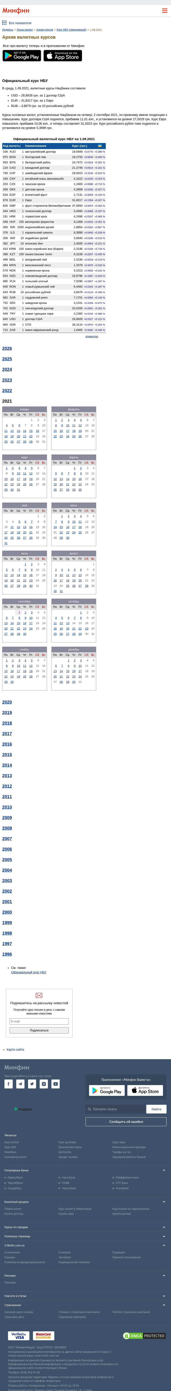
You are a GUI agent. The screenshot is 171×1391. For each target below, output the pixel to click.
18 (5, 436)
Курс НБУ (10, 1147)
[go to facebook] (8, 1084)
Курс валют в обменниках (75, 1208)
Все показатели (20, 23)
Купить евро (66, 1213)
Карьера (9, 1257)
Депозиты (65, 1152)
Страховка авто (14, 1317)
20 (18, 436)
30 (12, 489)
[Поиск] (156, 1109)
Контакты (65, 1252)
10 (67, 425)
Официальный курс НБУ (29, 972)
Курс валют (11, 1142)
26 (12, 441)
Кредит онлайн (68, 1157)
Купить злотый (121, 1213)
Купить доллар (13, 1213)
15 (31, 431)
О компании (12, 1252)
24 (67, 436)
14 (24, 431)
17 (67, 431)
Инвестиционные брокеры (129, 1147)
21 (24, 436)
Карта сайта (15, 1049)
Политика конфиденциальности (24, 1262)
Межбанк (10, 1152)
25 (5, 441)
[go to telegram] (20, 1084)
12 (12, 431)
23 (61, 436)
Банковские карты (70, 1147)
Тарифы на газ (121, 1152)
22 (31, 436)
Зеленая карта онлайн (18, 1312)
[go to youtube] (55, 1084)
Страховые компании (72, 1317)
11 (5, 431)
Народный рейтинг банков (129, 1157)
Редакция (118, 1252)
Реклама (10, 1282)
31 (18, 489)
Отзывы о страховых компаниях (79, 1312)
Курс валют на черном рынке (130, 1208)
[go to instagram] (44, 1084)
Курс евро (118, 1142)
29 (31, 441)
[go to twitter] (32, 1084)
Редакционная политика (74, 1262)
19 (12, 436)
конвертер (92, 336)
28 (24, 441)
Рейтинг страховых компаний (131, 1312)
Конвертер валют (15, 1157)
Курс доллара (67, 1142)
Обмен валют (13, 1208)
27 (18, 441)
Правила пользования (126, 1257)
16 (37, 431)
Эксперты (65, 1257)
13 (18, 431)
